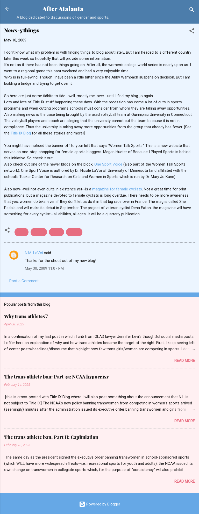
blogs (21, 232)
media (56, 232)
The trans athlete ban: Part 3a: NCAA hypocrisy (56, 377)
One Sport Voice (108, 164)
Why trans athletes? (26, 316)
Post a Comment (24, 281)
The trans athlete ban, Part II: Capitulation (51, 437)
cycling (39, 232)
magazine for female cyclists (117, 189)
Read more (184, 360)
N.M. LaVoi (34, 253)
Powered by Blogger (99, 504)
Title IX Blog (21, 133)
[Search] (192, 10)
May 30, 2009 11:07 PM (44, 268)
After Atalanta (62, 9)
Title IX (74, 232)
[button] (192, 32)
